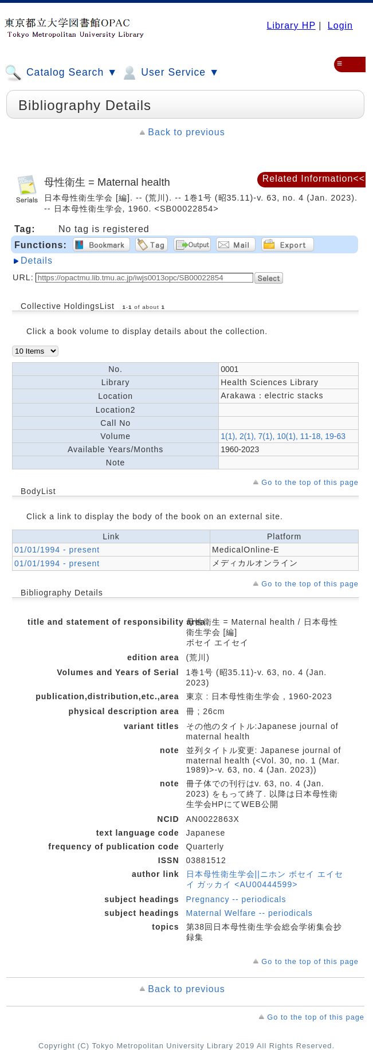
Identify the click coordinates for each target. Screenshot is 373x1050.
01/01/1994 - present (57, 549)
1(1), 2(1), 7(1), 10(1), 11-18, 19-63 (283, 436)
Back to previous (186, 132)
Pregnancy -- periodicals (236, 899)
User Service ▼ (169, 72)
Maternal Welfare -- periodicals (249, 913)
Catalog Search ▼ (61, 72)
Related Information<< (313, 178)
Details (37, 260)
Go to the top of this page (310, 482)
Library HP (290, 25)
